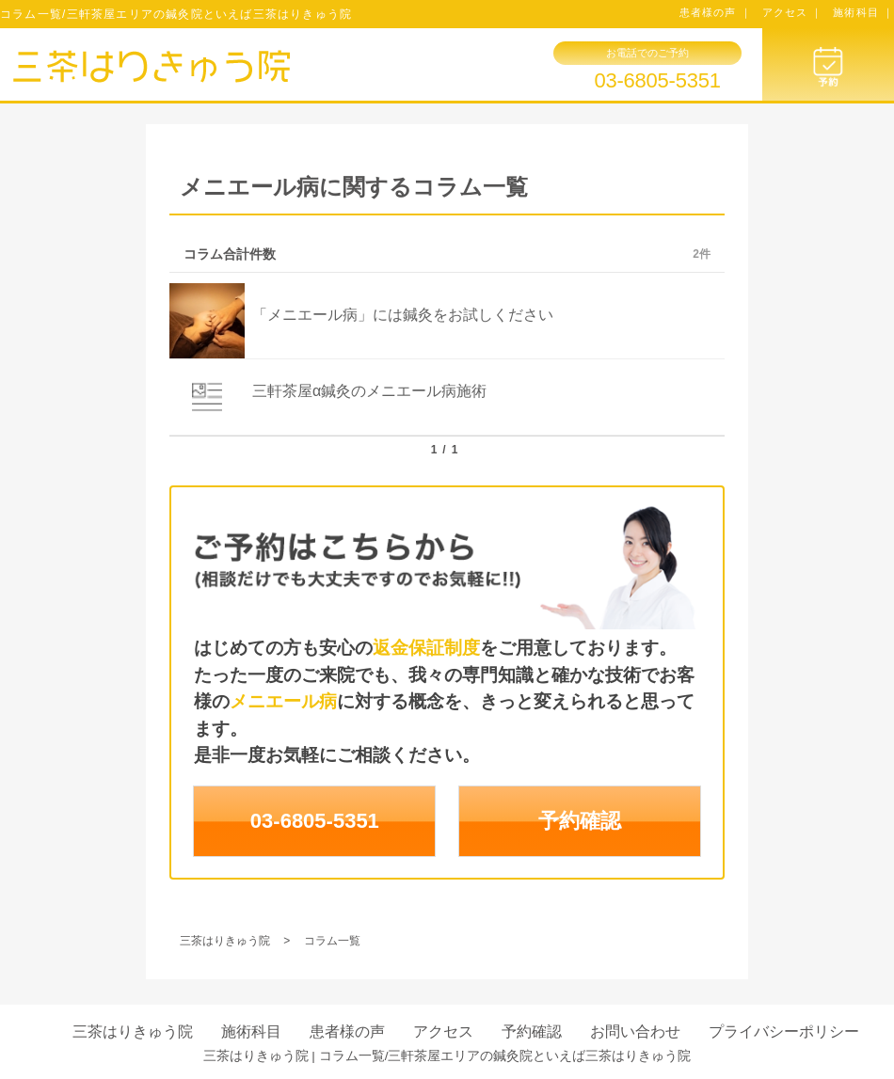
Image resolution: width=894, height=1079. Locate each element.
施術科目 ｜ (863, 12)
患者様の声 (347, 1031)
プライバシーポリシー (784, 1031)
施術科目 (251, 1031)
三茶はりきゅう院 (132, 1031)
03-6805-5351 (657, 81)
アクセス (443, 1031)
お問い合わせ (635, 1031)
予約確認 (579, 821)
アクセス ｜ (792, 12)
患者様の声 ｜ (715, 12)
